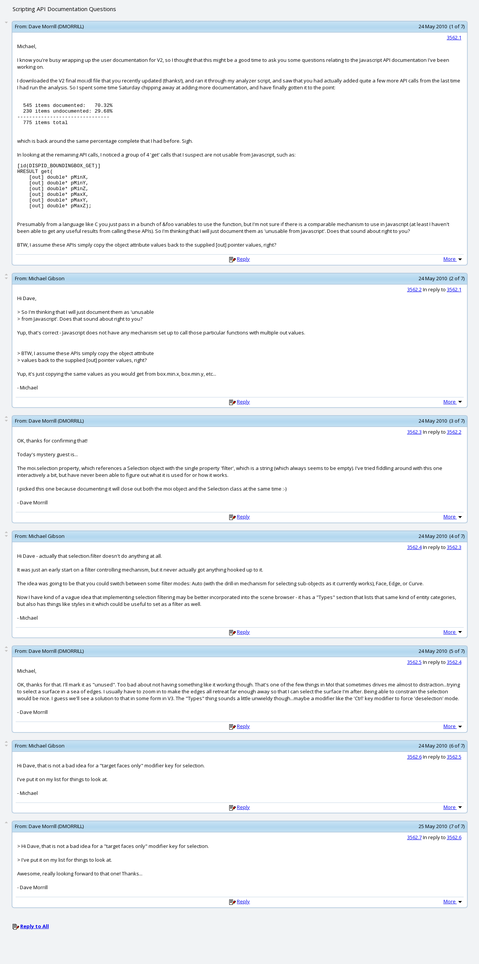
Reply (243, 272)
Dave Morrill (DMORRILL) (56, 26)
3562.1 (454, 37)
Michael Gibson (47, 292)
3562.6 (414, 770)
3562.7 (414, 851)
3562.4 (414, 560)
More (453, 272)
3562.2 (414, 303)
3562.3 (414, 445)
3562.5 (414, 675)
